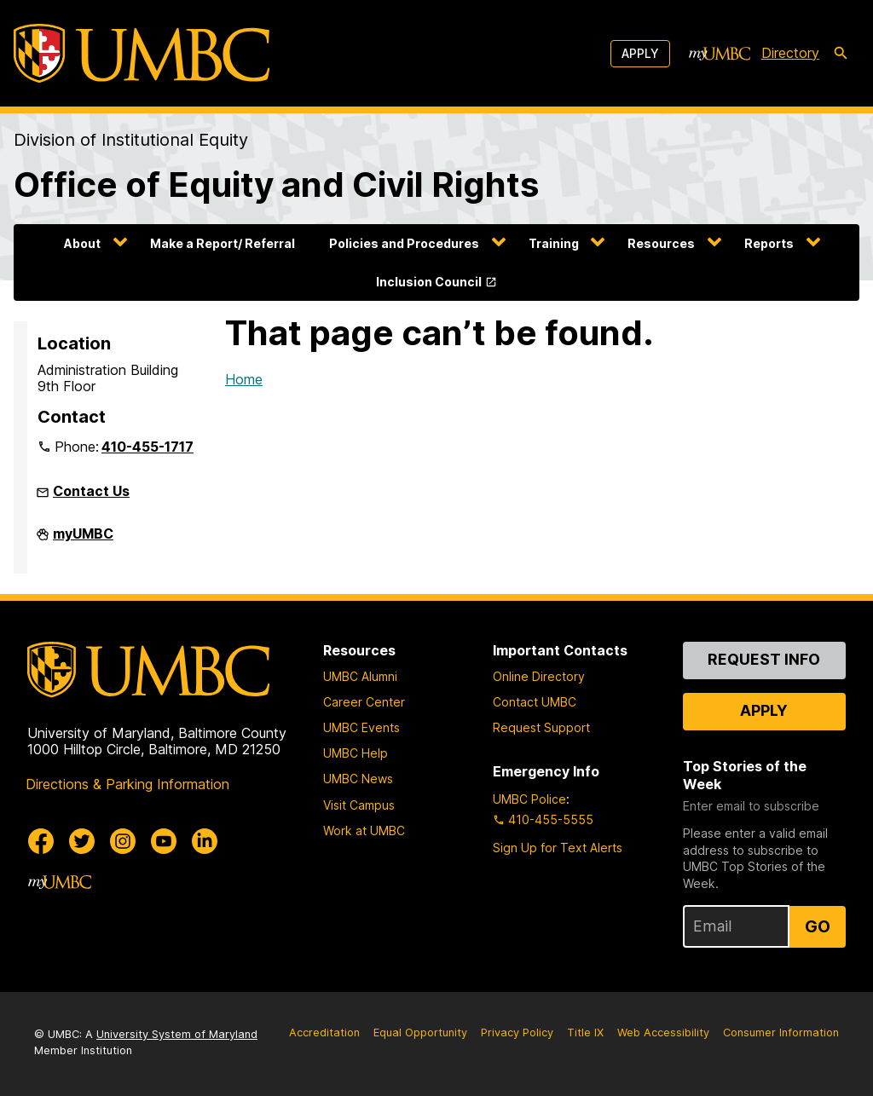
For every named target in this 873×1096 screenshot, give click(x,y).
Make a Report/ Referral (222, 243)
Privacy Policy (517, 1032)
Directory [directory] (790, 52)
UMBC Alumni (360, 676)
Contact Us (91, 490)
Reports (769, 243)
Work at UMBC (364, 830)
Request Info (764, 659)
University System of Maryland (176, 1034)
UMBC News (358, 778)
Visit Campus (359, 805)
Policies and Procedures (404, 243)
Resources (661, 243)
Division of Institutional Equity (131, 140)
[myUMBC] (719, 53)
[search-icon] (840, 53)
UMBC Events (361, 727)
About (82, 243)
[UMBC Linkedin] (204, 841)
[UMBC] (141, 53)
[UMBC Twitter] (82, 841)
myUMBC (83, 540)
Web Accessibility (663, 1032)
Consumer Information (781, 1032)
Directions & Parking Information (127, 784)
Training (554, 243)
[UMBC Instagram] (123, 841)
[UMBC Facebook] (41, 841)
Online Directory (539, 676)
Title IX (585, 1032)
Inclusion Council (429, 281)
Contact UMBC (534, 702)
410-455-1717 (147, 446)
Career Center (364, 702)
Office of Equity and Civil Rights (276, 184)
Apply (640, 53)
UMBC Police (529, 799)
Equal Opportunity (420, 1032)
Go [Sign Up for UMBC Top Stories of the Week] (817, 926)
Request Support (541, 727)
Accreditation (324, 1032)
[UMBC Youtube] (163, 841)
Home (244, 379)
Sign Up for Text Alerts (557, 847)
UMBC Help (355, 753)
